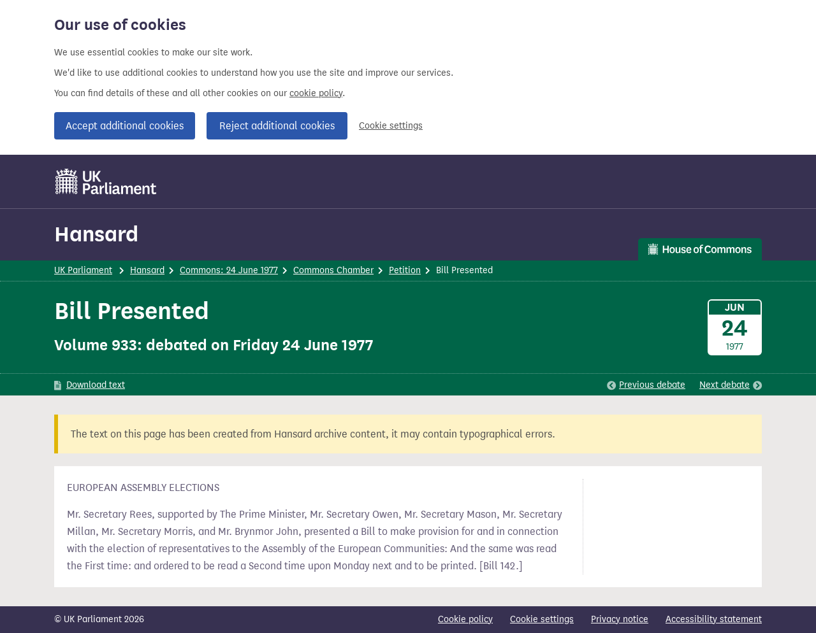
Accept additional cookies (125, 126)
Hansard (96, 234)
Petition (405, 270)
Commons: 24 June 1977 (229, 270)
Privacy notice (619, 619)
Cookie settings (391, 125)
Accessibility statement (714, 619)
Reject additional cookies (277, 126)
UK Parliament (83, 270)
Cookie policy (465, 619)
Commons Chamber (333, 270)
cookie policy (315, 93)
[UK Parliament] (106, 181)
